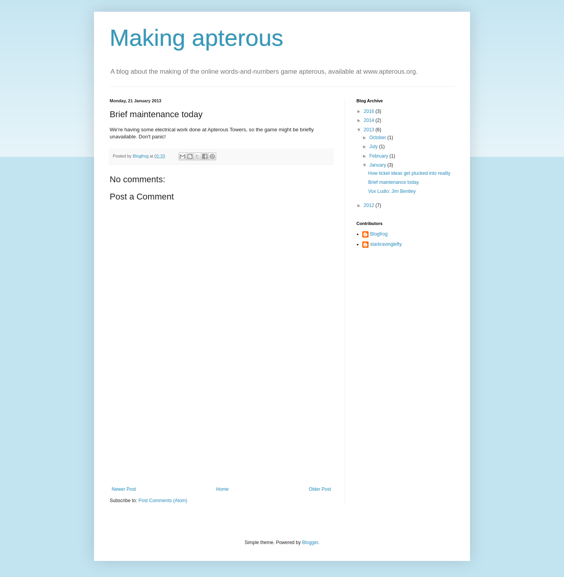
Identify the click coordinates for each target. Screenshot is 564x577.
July (374, 146)
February (379, 156)
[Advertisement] (221, 428)
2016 (370, 111)
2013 (370, 129)
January (378, 165)
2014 (370, 120)
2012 (370, 205)
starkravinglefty (386, 244)
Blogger (310, 542)
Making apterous (197, 38)
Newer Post (124, 489)
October (378, 137)
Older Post (320, 489)
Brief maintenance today (393, 182)
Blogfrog (379, 234)
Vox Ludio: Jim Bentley (392, 191)
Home (222, 489)
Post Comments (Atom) (162, 500)
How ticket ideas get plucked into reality (409, 173)
